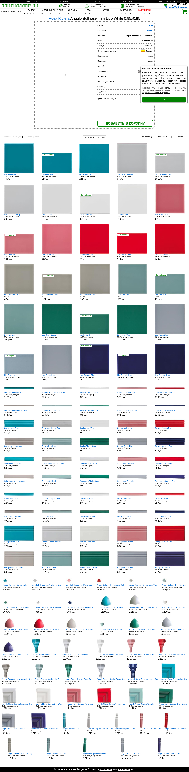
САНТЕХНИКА (126, 10)
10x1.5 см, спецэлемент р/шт (74, 731)
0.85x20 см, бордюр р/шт (19, 395)
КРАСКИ (106, 10)
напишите (124, 769)
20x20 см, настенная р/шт (94, 176)
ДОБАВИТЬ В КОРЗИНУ (125, 123)
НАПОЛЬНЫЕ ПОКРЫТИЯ (52, 10)
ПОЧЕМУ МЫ (31, 1)
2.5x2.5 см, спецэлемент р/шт (112, 609)
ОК (164, 100)
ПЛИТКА (31, 10)
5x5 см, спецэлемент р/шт (174, 681)
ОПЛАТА (96, 1)
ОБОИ (89, 10)
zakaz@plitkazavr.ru (178, 7)
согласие (169, 88)
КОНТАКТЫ (65, 1)
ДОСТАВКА (127, 1)
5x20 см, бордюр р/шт (19, 430)
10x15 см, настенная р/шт (57, 176)
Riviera (150, 31)
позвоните (106, 769)
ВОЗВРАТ (159, 1)
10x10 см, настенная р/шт (19, 176)
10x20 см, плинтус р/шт (19, 544)
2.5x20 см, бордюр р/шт (19, 466)
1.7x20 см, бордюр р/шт (19, 501)
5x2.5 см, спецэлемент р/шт (45, 656)
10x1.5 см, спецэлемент (132, 756)
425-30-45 (179, 4)
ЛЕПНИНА (72, 10)
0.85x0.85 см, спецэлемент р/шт (15, 587)
